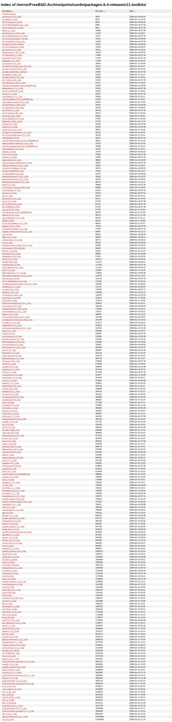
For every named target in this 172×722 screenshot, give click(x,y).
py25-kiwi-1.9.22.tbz (10, 565)
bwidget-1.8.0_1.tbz (10, 292)
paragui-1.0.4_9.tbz (10, 477)
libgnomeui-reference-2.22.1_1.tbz (16, 303)
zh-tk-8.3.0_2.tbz (9, 601)
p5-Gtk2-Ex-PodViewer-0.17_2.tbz (16, 132)
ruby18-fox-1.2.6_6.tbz (11, 612)
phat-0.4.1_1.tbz (9, 364)
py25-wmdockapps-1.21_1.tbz (15, 229)
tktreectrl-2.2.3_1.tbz (11, 353)
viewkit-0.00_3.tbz (9, 262)
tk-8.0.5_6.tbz (8, 546)
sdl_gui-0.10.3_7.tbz (10, 210)
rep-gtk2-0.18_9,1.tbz (11, 323)
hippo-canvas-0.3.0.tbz (11, 356)
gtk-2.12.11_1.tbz (9, 714)
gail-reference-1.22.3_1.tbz (13, 33)
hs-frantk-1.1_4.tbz (10, 408)
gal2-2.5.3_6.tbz (9, 579)
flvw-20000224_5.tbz (11, 207)
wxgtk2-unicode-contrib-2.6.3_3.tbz (17, 532)
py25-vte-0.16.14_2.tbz (12, 130)
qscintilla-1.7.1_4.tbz (11, 535)
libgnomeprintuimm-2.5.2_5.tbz (15, 179)
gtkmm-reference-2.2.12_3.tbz (15, 639)
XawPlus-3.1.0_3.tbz (11, 369)
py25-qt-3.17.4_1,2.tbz (11, 672)
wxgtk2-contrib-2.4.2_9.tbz (13, 518)
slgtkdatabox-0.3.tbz (10, 138)
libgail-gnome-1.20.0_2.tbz (13, 52)
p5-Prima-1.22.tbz (9, 609)
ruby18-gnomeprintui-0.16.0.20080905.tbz (20, 146)
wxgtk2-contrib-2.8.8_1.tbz (13, 499)
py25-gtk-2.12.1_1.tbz (11, 590)
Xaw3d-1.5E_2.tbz (10, 389)
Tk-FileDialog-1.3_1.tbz (12, 55)
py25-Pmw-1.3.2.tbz (10, 414)
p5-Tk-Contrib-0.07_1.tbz (12, 91)
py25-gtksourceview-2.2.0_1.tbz (15, 102)
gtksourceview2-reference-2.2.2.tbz (17, 163)
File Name (6, 11)
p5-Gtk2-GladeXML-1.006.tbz (14, 72)
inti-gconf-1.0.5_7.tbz (11, 361)
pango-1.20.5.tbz (9, 444)
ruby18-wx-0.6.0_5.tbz (11, 452)
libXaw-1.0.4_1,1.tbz (10, 540)
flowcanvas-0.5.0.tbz (11, 279)
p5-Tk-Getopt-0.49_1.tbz (12, 113)
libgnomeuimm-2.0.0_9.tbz (13, 342)
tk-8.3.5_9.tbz (8, 576)
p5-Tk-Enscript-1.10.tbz (12, 22)
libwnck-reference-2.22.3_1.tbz (15, 165)
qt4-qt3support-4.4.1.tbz (12, 584)
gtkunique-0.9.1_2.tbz (11, 254)
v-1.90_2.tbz (7, 485)
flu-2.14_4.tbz (8, 425)
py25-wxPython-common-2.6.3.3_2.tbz (18, 662)
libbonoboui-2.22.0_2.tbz (12, 449)
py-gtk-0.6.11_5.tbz (10, 394)
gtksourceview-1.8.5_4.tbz (13, 436)
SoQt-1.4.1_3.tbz (9, 460)
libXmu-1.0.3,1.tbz (10, 251)
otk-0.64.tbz (7, 234)
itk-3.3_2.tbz (7, 196)
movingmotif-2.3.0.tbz (11, 265)
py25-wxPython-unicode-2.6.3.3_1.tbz (18, 684)
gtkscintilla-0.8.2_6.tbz (11, 160)
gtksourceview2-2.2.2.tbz (12, 458)
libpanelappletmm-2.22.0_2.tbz (15, 177)
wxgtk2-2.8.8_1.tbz (10, 664)
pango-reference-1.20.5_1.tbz (14, 309)
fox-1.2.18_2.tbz (9, 686)
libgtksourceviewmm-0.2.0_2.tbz (15, 182)
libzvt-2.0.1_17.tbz (10, 259)
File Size (99, 11)
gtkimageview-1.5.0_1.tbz (13, 358)
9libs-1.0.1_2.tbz (9, 237)
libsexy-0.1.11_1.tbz (10, 215)
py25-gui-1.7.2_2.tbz (11, 416)
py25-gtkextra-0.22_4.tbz (12, 267)
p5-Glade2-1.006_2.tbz (12, 75)
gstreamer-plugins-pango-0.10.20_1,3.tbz (19, 284)
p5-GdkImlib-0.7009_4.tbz (13, 108)
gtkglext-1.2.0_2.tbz (10, 383)
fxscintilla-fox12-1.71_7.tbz (13, 491)
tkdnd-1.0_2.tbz (8, 185)
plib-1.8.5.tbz (7, 513)
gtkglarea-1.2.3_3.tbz (11, 61)
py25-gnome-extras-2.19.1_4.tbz (16, 317)
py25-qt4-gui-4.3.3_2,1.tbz (13, 648)
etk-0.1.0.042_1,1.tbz (11, 670)
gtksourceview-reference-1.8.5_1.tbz (17, 143)
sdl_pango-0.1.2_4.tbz (11, 50)
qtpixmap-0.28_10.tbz (11, 116)
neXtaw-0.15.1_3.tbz (11, 391)
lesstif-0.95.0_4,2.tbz (11, 628)
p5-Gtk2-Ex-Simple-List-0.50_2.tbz (16, 66)
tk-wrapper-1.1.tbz (10, 19)
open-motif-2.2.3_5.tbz (11, 689)
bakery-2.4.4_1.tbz (10, 314)
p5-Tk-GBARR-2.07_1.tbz (13, 119)
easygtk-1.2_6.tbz (9, 157)
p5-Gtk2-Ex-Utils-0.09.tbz (13, 44)
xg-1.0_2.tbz (7, 243)
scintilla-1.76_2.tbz (10, 422)
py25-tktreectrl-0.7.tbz (11, 190)
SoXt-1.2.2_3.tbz (9, 372)
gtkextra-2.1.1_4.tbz (10, 549)
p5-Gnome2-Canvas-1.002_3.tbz (16, 187)
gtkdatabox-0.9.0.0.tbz (11, 256)
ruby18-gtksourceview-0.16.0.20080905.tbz (20, 141)
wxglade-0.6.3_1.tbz (10, 405)
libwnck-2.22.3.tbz (9, 411)
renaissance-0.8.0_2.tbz (12, 375)
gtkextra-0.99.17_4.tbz (11, 447)
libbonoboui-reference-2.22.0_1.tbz (17, 276)
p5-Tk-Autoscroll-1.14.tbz (13, 28)
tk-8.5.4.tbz (7, 595)
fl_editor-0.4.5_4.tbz (10, 289)
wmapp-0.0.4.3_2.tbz (11, 226)
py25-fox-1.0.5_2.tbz (11, 620)
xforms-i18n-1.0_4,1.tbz (12, 543)
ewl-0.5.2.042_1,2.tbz (11, 697)
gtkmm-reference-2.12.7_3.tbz (15, 717)
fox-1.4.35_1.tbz (9, 692)
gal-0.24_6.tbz (8, 587)
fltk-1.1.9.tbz (7, 604)
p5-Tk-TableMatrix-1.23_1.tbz (14, 281)
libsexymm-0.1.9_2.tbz (11, 199)
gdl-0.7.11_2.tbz (9, 331)
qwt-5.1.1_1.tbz (8, 626)
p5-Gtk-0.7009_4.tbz (11, 430)
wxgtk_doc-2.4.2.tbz (10, 529)
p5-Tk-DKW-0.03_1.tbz (12, 204)
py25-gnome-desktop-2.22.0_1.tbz (16, 328)
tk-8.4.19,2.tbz (8, 617)
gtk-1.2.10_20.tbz (9, 615)
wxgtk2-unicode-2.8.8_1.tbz (14, 667)
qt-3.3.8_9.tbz (8, 719)
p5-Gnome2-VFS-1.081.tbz (13, 248)
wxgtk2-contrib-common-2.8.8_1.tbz (17, 232)
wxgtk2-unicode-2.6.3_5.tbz (14, 645)
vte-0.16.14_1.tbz (9, 554)
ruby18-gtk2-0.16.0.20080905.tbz (16, 474)
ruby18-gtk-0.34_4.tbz (11, 400)
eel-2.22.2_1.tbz (9, 441)
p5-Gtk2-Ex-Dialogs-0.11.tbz (14, 168)
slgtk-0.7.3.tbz (8, 455)
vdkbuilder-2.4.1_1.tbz (11, 504)
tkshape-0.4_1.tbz (9, 124)
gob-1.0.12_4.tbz (9, 201)
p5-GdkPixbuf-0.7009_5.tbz (13, 105)
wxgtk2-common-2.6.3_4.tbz (14, 551)
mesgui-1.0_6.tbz (9, 193)
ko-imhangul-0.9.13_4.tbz (13, 397)
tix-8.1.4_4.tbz (8, 480)
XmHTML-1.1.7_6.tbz (11, 488)
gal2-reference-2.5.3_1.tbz (13, 218)
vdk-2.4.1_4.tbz (8, 507)
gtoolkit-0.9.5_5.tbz (10, 367)
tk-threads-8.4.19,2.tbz (11, 521)
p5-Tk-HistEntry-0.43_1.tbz (13, 42)
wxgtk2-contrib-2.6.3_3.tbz (13, 527)
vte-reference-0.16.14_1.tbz (14, 83)
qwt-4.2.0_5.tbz (8, 427)
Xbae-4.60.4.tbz (9, 593)
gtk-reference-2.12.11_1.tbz (14, 623)
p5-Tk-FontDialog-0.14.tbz (13, 47)
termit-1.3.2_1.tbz (9, 94)
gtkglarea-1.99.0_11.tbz (12, 121)
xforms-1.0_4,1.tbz (10, 537)
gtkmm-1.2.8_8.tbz (10, 524)
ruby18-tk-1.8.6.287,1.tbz (12, 598)
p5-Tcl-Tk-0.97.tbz (9, 154)
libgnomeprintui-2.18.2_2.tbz (14, 419)
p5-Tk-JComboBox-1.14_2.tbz (15, 223)
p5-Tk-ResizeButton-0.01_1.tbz (15, 25)
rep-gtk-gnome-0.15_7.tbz (13, 339)
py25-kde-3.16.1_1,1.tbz (12, 706)
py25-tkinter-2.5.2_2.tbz (12, 97)
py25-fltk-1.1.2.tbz (9, 571)
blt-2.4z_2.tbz (8, 634)
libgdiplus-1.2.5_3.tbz (11, 482)
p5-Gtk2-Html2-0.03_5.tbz (13, 77)
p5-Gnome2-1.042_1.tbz (12, 295)
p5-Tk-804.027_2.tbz (11, 653)
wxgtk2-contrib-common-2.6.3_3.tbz (17, 245)
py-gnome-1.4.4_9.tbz (11, 298)
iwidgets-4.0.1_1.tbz (10, 463)
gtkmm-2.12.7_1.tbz (10, 659)
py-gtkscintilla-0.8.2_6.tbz (13, 174)
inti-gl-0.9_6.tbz (8, 334)
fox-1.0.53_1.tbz (9, 656)
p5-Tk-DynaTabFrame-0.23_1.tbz (16, 135)
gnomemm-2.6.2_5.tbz (11, 17)
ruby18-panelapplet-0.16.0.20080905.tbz (19, 86)
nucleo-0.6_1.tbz (9, 469)
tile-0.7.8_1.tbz (8, 270)
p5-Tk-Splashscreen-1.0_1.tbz (15, 36)
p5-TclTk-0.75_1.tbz (10, 110)
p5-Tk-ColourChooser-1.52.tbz (15, 39)
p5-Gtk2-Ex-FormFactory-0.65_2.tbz (17, 320)
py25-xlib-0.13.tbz (9, 300)
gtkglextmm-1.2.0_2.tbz (12, 378)
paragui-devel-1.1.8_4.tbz (13, 510)
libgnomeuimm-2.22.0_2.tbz (14, 347)
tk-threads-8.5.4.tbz (10, 573)
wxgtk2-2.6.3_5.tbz (10, 637)
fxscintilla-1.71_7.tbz (10, 493)
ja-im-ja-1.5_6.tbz (9, 380)
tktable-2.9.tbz (8, 221)
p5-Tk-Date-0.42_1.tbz (11, 80)
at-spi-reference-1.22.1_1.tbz (14, 312)
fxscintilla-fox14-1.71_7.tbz (13, 496)
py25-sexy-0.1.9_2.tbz (11, 64)
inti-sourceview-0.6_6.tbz (12, 345)
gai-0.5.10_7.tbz (9, 350)
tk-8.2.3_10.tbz (8, 562)
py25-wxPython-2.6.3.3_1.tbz (14, 681)
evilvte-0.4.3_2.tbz (10, 127)
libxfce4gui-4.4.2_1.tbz (11, 386)
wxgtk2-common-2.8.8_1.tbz (14, 582)
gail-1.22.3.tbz (8, 402)
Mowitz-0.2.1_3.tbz (10, 515)
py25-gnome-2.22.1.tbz (12, 336)
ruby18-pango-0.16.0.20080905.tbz (17, 212)
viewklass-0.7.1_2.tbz (11, 287)
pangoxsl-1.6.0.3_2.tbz (11, 58)
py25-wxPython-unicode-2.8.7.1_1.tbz (18, 711)
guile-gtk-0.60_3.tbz (10, 433)
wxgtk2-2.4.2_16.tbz (10, 651)
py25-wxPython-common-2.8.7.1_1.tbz (18, 675)
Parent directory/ (9, 14)
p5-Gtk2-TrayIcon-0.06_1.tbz (14, 69)
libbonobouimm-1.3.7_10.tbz (14, 273)
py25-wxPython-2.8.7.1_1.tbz (14, 708)
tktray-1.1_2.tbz (8, 30)
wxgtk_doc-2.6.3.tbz (10, 557)
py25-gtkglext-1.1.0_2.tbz (13, 149)
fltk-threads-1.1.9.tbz (11, 606)
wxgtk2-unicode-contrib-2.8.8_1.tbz (17, 502)
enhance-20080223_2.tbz (13, 171)
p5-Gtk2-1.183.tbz (9, 560)
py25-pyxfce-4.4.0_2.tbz (12, 240)
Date (131, 11)
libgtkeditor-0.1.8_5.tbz (11, 325)
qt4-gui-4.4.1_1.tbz (10, 678)
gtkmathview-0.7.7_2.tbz (12, 642)
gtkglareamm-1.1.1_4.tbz (12, 88)
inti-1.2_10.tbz (8, 700)
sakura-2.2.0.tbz (9, 152)
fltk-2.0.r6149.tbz (9, 703)
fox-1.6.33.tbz (8, 695)
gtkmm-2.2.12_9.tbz (10, 631)
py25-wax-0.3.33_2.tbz (11, 306)
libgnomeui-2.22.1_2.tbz (12, 568)
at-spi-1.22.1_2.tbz (10, 438)
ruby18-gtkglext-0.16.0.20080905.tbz (17, 99)
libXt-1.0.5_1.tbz (9, 471)
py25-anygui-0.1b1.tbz (11, 466)
